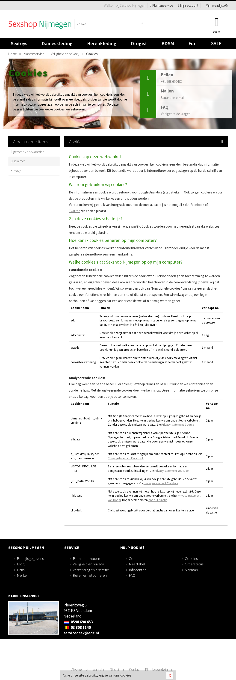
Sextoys (19, 44)
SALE (216, 43)
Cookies (191, 558)
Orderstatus (194, 564)
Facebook (197, 204)
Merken (23, 575)
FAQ (132, 575)
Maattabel (137, 564)
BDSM (168, 44)
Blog (20, 564)
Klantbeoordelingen (159, 669)
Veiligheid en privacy (88, 564)
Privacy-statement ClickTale (161, 483)
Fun (193, 43)
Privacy (16, 170)
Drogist (139, 44)
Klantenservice (161, 5)
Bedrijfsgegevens (30, 558)
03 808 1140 (77, 627)
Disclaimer (18, 161)
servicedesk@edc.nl (81, 632)
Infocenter (137, 569)
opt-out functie (157, 500)
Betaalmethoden (86, 558)
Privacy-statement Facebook (126, 458)
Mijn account (187, 5)
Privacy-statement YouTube (171, 471)
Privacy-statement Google (177, 425)
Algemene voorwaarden (27, 152)
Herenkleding (101, 44)
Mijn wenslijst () (215, 5)
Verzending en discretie (91, 569)
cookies (125, 675)
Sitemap (191, 569)
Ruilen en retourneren (90, 575)
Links (20, 569)
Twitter (74, 211)
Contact (135, 558)
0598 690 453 (78, 621)
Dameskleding (57, 44)
